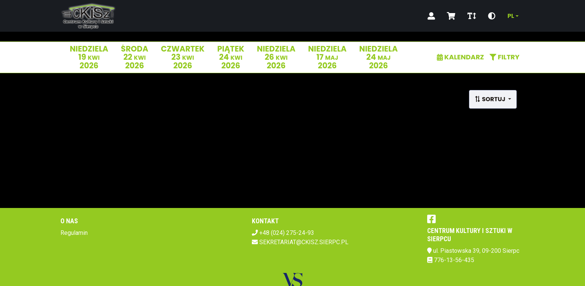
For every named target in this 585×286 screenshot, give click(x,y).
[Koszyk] (451, 16)
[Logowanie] (431, 16)
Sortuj (491, 99)
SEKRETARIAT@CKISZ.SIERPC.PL (303, 242)
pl (510, 16)
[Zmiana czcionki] (472, 16)
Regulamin (74, 232)
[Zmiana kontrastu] (491, 16)
